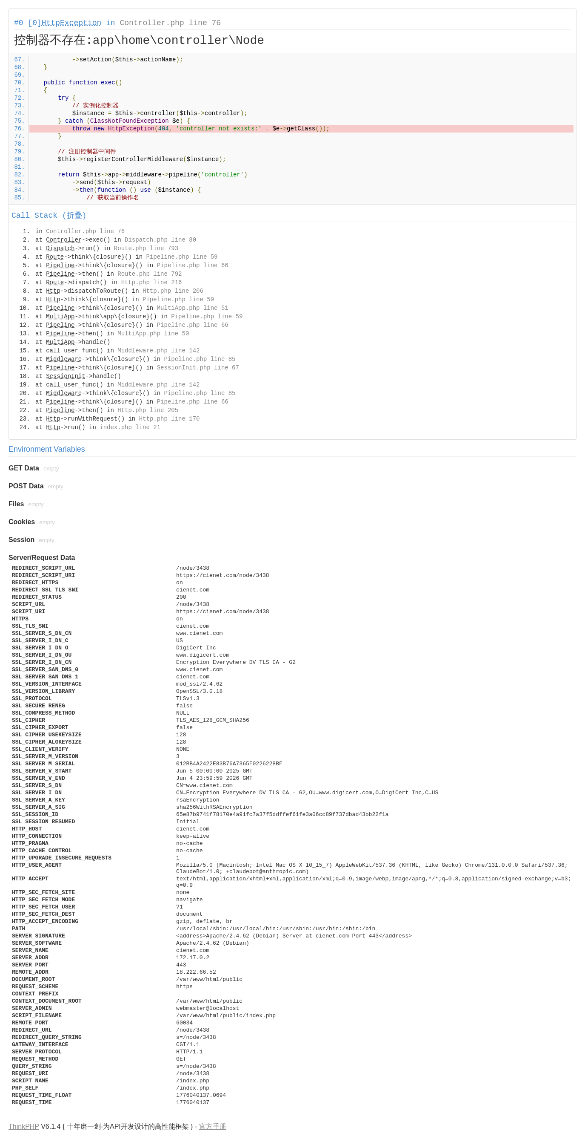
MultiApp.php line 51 (192, 308)
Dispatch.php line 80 (160, 239)
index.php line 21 (130, 427)
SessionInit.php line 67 (198, 367)
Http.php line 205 (147, 410)
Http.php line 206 (173, 291)
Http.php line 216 (151, 282)
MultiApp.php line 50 (153, 333)
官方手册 (212, 1126)
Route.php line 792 (149, 274)
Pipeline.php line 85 (199, 359)
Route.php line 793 (146, 248)
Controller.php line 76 (170, 23)
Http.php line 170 (169, 418)
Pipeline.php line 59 (181, 257)
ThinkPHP (24, 1126)
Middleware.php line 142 (158, 350)
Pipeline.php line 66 (192, 265)
